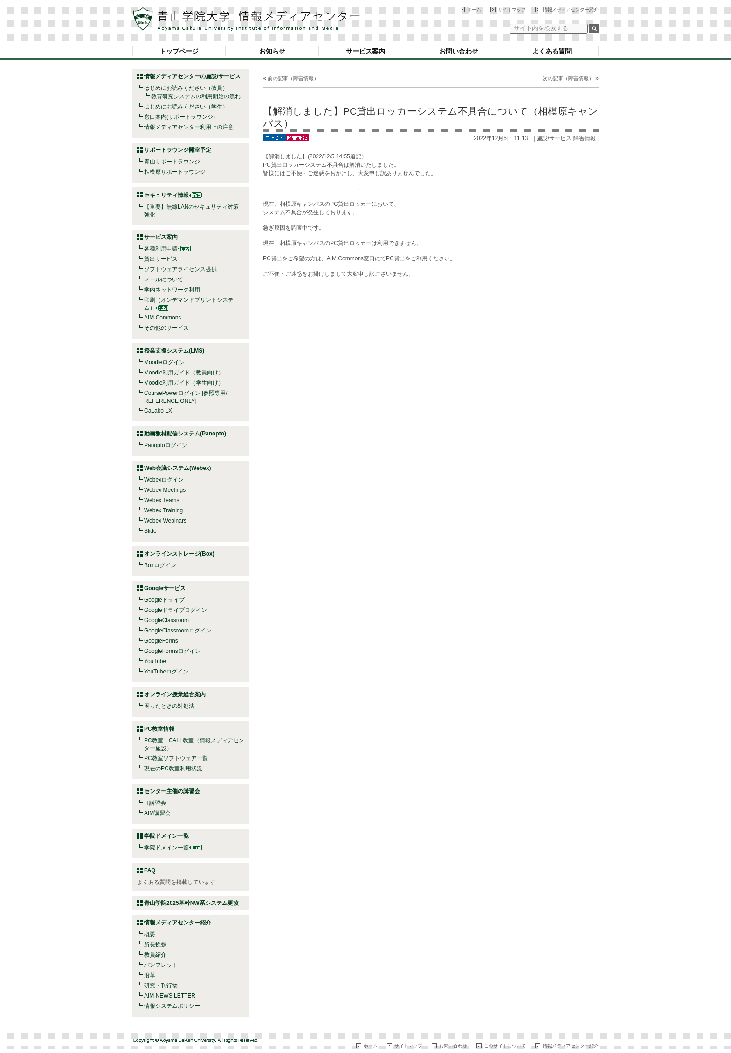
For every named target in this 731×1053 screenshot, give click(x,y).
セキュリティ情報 (173, 195)
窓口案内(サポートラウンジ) (179, 117)
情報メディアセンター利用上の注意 (189, 127)
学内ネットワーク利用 (172, 289)
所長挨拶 (155, 944)
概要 (149, 934)
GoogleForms (161, 641)
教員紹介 (155, 954)
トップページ (179, 51)
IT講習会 (155, 803)
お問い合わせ (458, 51)
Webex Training (163, 510)
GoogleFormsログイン (172, 651)
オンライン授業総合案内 (175, 694)
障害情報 (584, 138)
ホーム (474, 9)
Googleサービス (165, 588)
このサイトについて (505, 1045)
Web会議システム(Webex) (177, 468)
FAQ (150, 870)
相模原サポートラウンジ (175, 172)
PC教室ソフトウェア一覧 (176, 758)
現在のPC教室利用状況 (173, 768)
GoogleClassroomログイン (177, 630)
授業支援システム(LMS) (174, 350)
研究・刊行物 (161, 985)
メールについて (163, 279)
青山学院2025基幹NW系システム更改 (191, 903)
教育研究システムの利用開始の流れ (196, 96)
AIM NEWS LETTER (169, 995)
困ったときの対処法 (169, 706)
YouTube (155, 661)
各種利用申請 (161, 248)
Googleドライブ (164, 600)
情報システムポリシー (172, 1006)
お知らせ (272, 51)
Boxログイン (160, 565)
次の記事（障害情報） (568, 78)
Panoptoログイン (165, 445)
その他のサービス (166, 328)
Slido (150, 531)
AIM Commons (162, 317)
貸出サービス (161, 259)
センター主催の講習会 (172, 791)
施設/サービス (554, 138)
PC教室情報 (159, 729)
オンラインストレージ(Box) (179, 553)
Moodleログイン (164, 362)
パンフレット (161, 965)
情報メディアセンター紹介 (571, 9)
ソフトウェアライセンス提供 (180, 269)
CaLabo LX (158, 411)
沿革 (149, 975)
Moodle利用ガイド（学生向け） (184, 383)
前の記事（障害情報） (293, 78)
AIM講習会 (157, 813)
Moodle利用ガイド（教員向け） (184, 372)
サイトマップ (512, 9)
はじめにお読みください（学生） (186, 106)
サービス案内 (365, 51)
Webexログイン (164, 479)
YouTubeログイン (166, 671)
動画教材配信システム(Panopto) (185, 433)
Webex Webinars (165, 520)
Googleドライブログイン (175, 610)
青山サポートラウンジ (172, 161)
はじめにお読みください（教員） (186, 88)
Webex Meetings (165, 490)
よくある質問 (552, 51)
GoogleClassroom (166, 620)
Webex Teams (161, 500)
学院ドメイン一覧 (173, 847)
